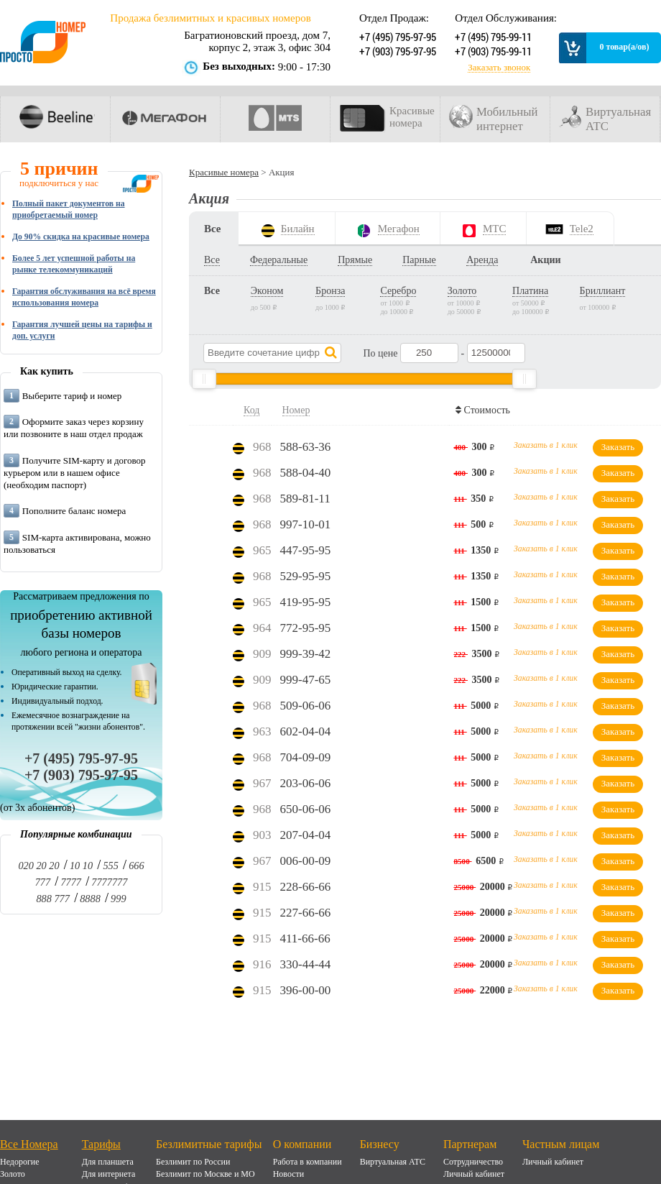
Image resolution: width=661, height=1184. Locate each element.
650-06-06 (305, 809)
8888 (90, 898)
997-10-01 (305, 524)
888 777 (52, 898)
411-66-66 (305, 938)
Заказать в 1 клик (546, 445)
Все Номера (29, 1144)
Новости (289, 1174)
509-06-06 (305, 705)
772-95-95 (305, 628)
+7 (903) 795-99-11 (492, 51)
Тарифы (101, 1144)
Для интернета (109, 1174)
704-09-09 (305, 757)
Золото (12, 1174)
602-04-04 (305, 731)
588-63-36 (305, 447)
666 (136, 865)
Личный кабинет (473, 1174)
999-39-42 (305, 654)
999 (118, 898)
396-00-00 (305, 990)
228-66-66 (305, 887)
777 (42, 882)
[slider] (204, 379)
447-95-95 (305, 550)
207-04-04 (305, 835)
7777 (70, 882)
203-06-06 (305, 783)
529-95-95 (305, 576)
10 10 (81, 865)
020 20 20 (38, 865)
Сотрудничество (473, 1162)
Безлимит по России (193, 1162)
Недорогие (20, 1162)
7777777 (109, 882)
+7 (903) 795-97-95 (396, 51)
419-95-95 (305, 602)
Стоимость (485, 410)
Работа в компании (307, 1162)
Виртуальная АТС (392, 1162)
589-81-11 (305, 498)
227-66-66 (305, 912)
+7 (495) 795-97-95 (396, 36)
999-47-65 (305, 680)
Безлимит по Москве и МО (205, 1174)
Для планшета (108, 1162)
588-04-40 (305, 472)
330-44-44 (305, 964)
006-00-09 (305, 861)
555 (110, 865)
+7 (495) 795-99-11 (492, 36)
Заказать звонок (499, 68)
